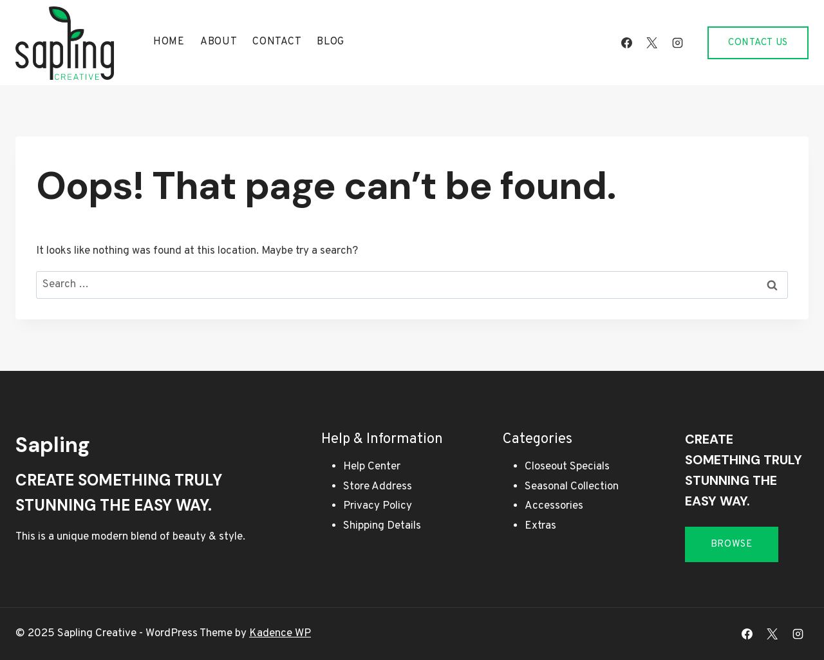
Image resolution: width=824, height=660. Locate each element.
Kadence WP (280, 634)
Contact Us (758, 43)
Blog (330, 41)
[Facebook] (627, 42)
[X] (652, 42)
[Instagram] (677, 42)
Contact (276, 41)
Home (169, 41)
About (219, 41)
